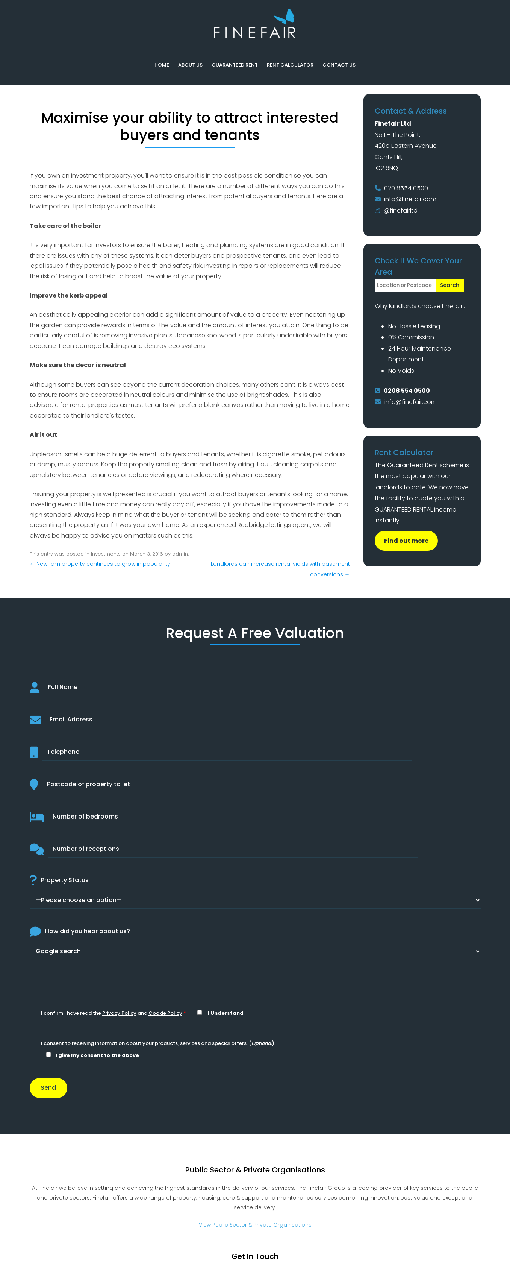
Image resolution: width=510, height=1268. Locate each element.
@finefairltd (401, 210)
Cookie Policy (165, 1013)
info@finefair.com (410, 199)
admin (180, 553)
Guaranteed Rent (235, 64)
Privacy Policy (119, 1013)
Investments (106, 553)
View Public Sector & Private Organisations (255, 1225)
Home (161, 64)
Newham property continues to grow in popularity (100, 564)
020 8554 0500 (406, 188)
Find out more (406, 540)
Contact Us (339, 64)
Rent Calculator (290, 64)
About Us (190, 64)
